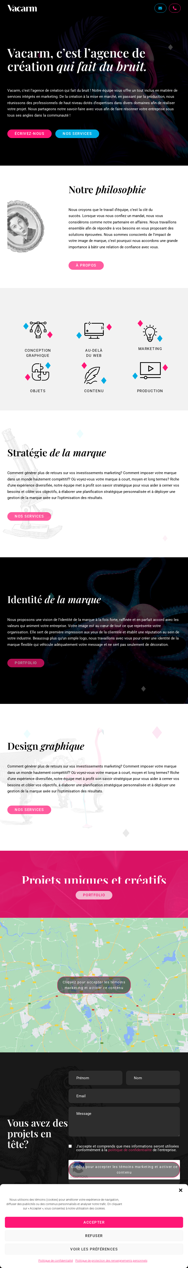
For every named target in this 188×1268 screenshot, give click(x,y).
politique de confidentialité (130, 1150)
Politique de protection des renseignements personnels (111, 1260)
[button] (180, 1190)
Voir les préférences (94, 1249)
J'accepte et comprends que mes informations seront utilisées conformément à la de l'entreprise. (127, 1148)
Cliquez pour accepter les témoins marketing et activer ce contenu (94, 985)
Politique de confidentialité (55, 1260)
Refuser (94, 1236)
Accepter (94, 1222)
